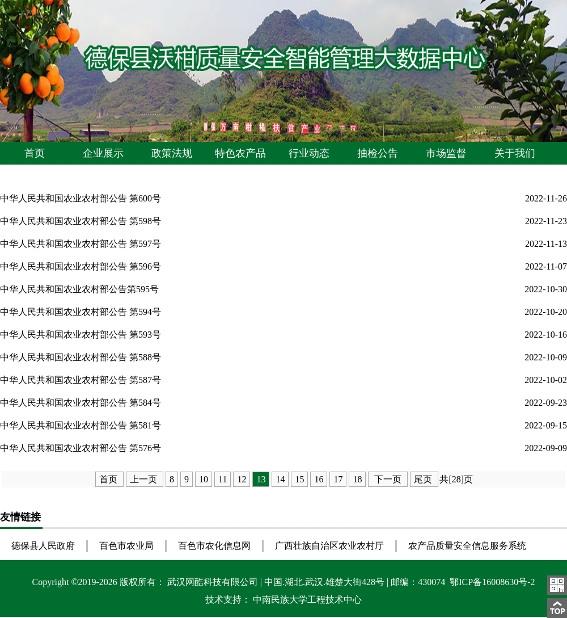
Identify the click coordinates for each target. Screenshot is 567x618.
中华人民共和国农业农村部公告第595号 (79, 289)
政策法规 (171, 153)
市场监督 (446, 153)
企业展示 (103, 153)
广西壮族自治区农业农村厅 (329, 545)
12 (241, 479)
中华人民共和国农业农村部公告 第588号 (80, 357)
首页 (34, 153)
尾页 (424, 479)
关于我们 (514, 153)
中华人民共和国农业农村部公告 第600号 (80, 198)
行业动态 (309, 153)
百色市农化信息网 (214, 545)
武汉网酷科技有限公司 (213, 582)
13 (260, 479)
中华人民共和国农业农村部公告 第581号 (80, 425)
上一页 (144, 479)
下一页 (388, 479)
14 (280, 479)
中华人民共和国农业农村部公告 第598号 (80, 221)
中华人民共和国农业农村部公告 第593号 (80, 334)
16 (318, 479)
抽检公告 (377, 153)
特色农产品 (240, 153)
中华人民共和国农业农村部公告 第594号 (80, 312)
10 (203, 479)
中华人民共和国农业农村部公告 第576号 (80, 448)
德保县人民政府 (43, 545)
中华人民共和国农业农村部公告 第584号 (80, 402)
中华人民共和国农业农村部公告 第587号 (80, 380)
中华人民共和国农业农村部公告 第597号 (80, 244)
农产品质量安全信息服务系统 (467, 545)
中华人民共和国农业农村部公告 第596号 (80, 266)
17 (337, 479)
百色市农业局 (126, 545)
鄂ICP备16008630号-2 (491, 582)
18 (357, 479)
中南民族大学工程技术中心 (307, 599)
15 (299, 479)
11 (222, 479)
